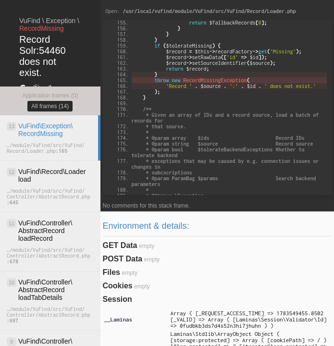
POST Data (123, 259)
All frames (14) (50, 106)
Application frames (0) (50, 95)
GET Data (120, 245)
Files (111, 272)
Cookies (118, 286)
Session (117, 299)
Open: (201, 11)
